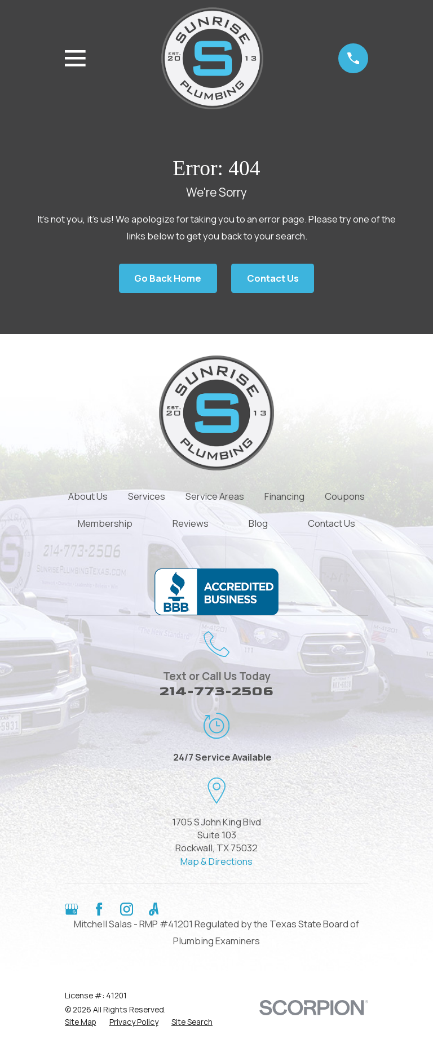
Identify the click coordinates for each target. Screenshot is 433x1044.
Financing (284, 496)
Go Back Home (167, 278)
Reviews (191, 523)
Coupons (345, 496)
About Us (88, 496)
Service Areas (214, 496)
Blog (258, 523)
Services (146, 496)
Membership (105, 523)
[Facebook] (98, 909)
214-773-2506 (216, 691)
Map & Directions (216, 861)
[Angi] (153, 909)
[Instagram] (126, 909)
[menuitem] (80, 1021)
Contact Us (273, 278)
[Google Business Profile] (71, 909)
